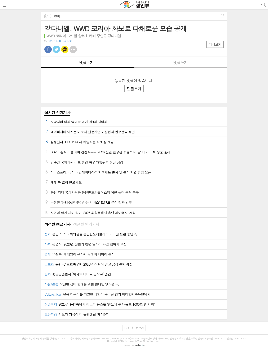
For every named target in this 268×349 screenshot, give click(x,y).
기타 (73, 49)
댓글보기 (87, 62)
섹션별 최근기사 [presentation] (57, 224)
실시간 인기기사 (57, 112)
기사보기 (215, 44)
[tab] (57, 224)
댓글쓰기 (180, 62)
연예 (57, 16)
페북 (48, 49)
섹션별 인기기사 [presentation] (86, 224)
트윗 (56, 49)
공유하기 (222, 16)
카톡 (64, 49)
